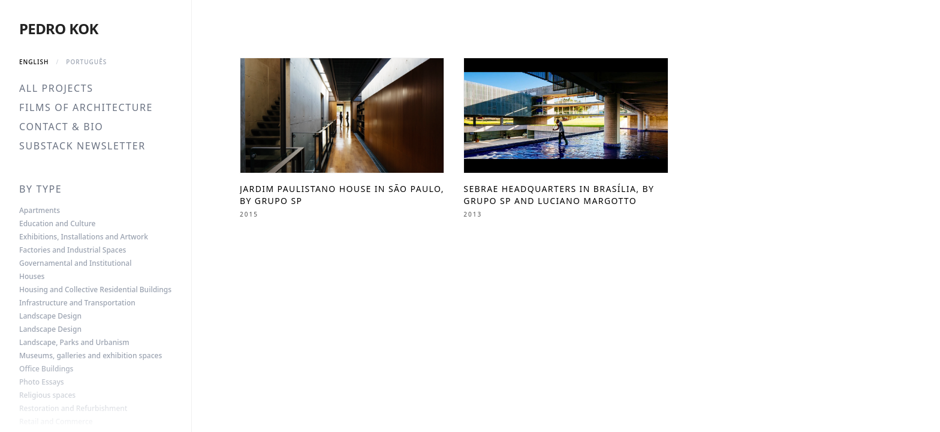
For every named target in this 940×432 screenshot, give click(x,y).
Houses (31, 276)
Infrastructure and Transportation (77, 303)
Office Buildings (46, 369)
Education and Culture (57, 224)
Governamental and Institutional (75, 263)
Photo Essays (41, 382)
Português (86, 62)
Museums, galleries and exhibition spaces (90, 356)
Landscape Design (50, 316)
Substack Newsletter (82, 145)
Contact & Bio (61, 126)
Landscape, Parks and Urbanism (74, 342)
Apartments (39, 210)
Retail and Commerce (56, 422)
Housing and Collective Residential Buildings (95, 290)
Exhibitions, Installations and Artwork (83, 237)
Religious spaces (47, 395)
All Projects (56, 88)
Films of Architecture (86, 107)
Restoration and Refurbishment (73, 408)
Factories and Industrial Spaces (72, 250)
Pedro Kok (58, 28)
